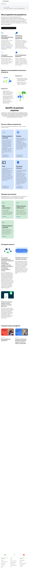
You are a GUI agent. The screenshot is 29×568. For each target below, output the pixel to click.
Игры (11, 559)
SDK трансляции (6, 207)
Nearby (18, 136)
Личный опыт (18, 76)
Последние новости (7, 244)
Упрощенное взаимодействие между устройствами (7, 37)
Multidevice (3, 3)
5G (10, 566)
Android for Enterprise (4, 561)
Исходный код (3, 564)
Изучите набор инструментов (11, 124)
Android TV (21, 566)
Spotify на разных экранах (14, 109)
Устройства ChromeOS (23, 563)
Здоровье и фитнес (13, 562)
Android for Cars (22, 564)
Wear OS (21, 561)
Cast (3, 166)
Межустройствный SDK (7, 137)
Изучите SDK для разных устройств (8, 28)
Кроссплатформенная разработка (20, 55)
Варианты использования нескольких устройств (13, 71)
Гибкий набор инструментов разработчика (18, 37)
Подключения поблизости (21, 207)
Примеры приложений (8, 194)
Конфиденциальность (13, 565)
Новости (2, 566)
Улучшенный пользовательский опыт (7, 55)
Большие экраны (22, 560)
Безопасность (3, 563)
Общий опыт (4, 88)
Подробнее (5, 155)
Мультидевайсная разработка (13, 15)
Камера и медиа (12, 563)
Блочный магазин (19, 167)
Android (2, 560)
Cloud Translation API (20, 8)
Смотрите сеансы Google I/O (10, 326)
